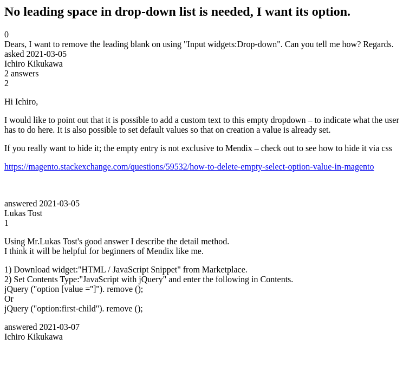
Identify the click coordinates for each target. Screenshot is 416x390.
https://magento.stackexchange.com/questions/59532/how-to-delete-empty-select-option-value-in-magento (189, 166)
